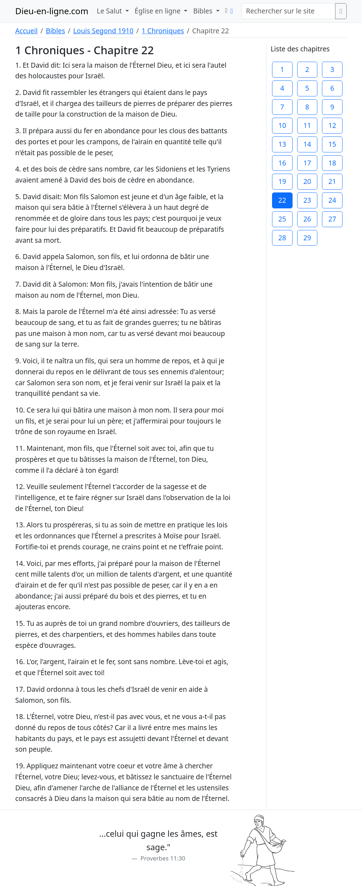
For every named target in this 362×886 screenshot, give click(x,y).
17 (307, 163)
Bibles (55, 30)
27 (332, 219)
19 (282, 181)
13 (282, 144)
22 (282, 200)
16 (282, 163)
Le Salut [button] (110, 11)
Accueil (26, 30)
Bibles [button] (203, 11)
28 (282, 237)
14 (307, 144)
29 (307, 237)
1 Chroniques (163, 30)
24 (332, 200)
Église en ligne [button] (158, 11)
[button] (226, 10)
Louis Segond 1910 (103, 30)
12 (332, 125)
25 (282, 219)
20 (307, 181)
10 (282, 125)
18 (332, 163)
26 (307, 219)
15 (332, 144)
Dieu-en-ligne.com (51, 11)
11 (307, 125)
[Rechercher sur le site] (288, 11)
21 (332, 181)
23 (307, 200)
